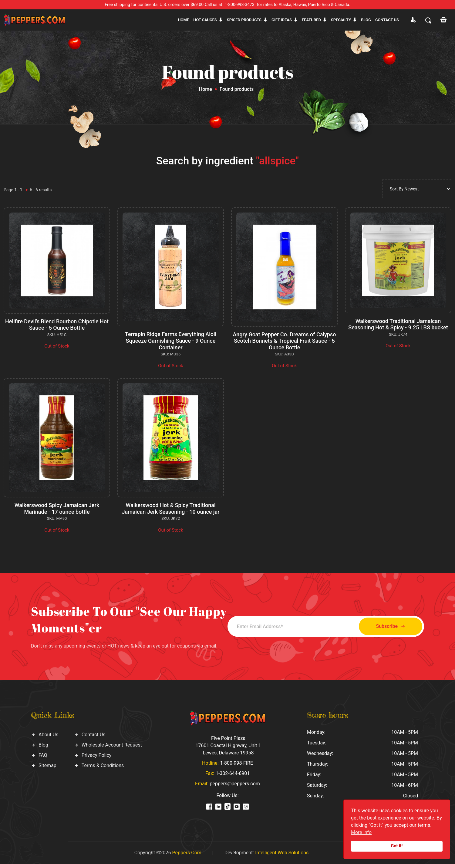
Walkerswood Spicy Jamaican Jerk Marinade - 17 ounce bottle (57, 508)
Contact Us (94, 734)
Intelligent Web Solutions (281, 853)
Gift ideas (281, 20)
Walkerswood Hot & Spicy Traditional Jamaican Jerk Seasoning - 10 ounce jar (170, 508)
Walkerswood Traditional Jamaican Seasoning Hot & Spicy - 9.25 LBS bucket (398, 324)
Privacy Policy (97, 755)
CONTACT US (387, 20)
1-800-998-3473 (239, 4)
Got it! (397, 846)
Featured (311, 20)
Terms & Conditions (103, 765)
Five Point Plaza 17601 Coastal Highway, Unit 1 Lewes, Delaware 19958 (228, 745)
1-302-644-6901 (233, 773)
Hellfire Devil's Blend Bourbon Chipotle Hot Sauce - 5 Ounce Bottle (57, 324)
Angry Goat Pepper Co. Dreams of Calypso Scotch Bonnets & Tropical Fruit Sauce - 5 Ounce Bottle (284, 341)
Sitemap (47, 765)
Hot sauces (205, 20)
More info (361, 832)
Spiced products (244, 20)
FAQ (43, 755)
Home (183, 20)
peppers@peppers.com (235, 784)
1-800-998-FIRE (236, 763)
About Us (48, 734)
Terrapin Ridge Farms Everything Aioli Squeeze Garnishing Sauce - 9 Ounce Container (171, 340)
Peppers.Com (186, 853)
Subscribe (390, 626)
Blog (366, 20)
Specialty (341, 20)
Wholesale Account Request (112, 745)
